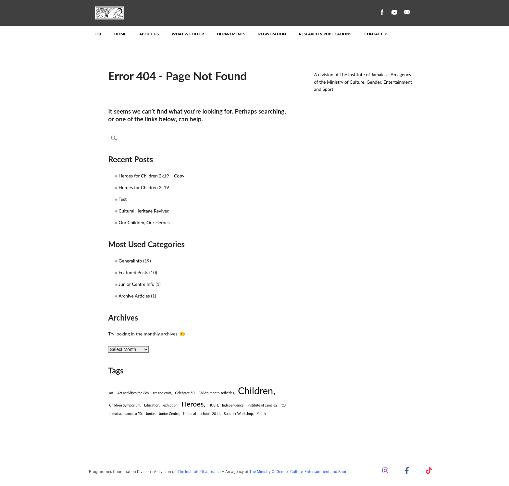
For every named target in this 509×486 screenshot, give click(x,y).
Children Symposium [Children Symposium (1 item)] (124, 405)
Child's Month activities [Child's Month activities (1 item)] (216, 393)
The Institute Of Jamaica (200, 471)
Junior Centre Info (136, 284)
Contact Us (376, 33)
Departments (231, 33)
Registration (272, 33)
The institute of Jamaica (363, 74)
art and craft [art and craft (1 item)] (162, 393)
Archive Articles (134, 295)
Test (122, 199)
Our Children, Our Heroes (143, 222)
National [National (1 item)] (189, 413)
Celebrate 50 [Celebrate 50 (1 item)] (184, 393)
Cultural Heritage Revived (143, 210)
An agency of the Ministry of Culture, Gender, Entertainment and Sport (363, 82)
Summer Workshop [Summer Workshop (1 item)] (238, 413)
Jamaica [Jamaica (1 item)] (115, 413)
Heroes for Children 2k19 (143, 187)
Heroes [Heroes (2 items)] (192, 403)
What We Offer (188, 33)
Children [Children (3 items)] (255, 390)
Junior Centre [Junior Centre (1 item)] (169, 413)
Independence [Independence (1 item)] (232, 405)
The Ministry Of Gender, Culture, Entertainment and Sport (298, 471)
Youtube (394, 12)
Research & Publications (325, 33)
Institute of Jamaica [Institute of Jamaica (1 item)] (262, 405)
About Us (149, 33)
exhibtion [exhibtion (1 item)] (170, 405)
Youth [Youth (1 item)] (261, 413)
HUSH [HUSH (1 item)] (213, 405)
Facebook (382, 12)
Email (407, 12)
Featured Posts (133, 272)
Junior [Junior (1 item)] (150, 413)
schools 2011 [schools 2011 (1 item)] (210, 413)
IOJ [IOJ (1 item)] (283, 405)
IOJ (98, 33)
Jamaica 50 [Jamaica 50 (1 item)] (133, 413)
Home (120, 33)
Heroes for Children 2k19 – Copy (151, 175)
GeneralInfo (130, 260)
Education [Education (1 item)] (151, 405)
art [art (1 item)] (111, 393)
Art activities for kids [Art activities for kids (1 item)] (133, 393)
